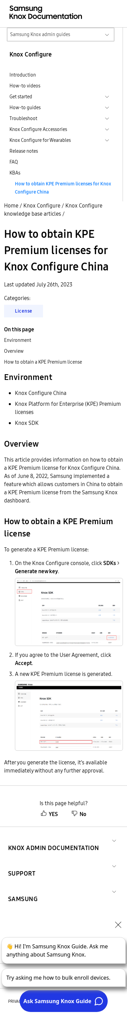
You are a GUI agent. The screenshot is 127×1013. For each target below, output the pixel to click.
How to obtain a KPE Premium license (43, 362)
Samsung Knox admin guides (40, 34)
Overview (14, 351)
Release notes (23, 151)
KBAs (14, 172)
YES (49, 814)
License (23, 311)
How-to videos (24, 85)
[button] (53, 839)
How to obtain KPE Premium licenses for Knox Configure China (63, 187)
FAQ (13, 162)
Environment (17, 340)
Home (11, 205)
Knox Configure (41, 205)
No (78, 814)
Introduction (22, 74)
